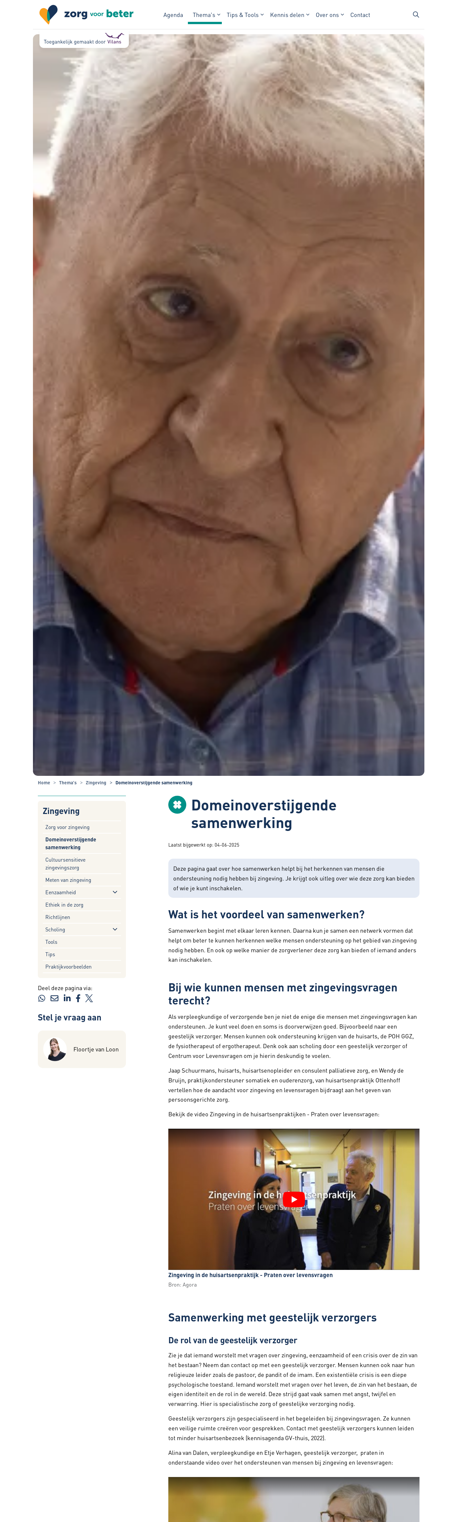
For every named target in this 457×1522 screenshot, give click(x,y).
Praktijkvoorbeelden (68, 966)
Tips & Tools (243, 14)
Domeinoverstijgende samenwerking (70, 843)
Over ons (327, 14)
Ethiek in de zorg (64, 904)
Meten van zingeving (68, 879)
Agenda (173, 14)
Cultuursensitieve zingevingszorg (65, 863)
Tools (51, 941)
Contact (360, 14)
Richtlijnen (57, 916)
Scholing (55, 929)
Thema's (204, 14)
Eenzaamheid (60, 892)
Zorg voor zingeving (67, 826)
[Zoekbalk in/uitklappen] (415, 15)
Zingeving (61, 811)
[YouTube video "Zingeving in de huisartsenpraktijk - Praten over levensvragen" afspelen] (294, 1199)
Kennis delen (287, 14)
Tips (50, 954)
